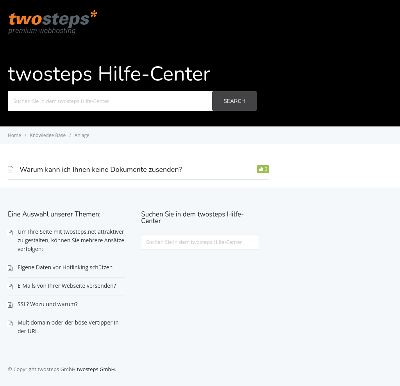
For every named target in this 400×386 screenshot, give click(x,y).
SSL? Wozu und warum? (48, 304)
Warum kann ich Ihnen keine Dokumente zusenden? (101, 169)
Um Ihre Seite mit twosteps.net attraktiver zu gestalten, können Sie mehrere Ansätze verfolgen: (71, 240)
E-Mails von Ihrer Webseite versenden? (67, 285)
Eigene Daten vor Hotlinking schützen (65, 267)
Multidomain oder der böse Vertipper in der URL (68, 327)
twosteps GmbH (96, 369)
